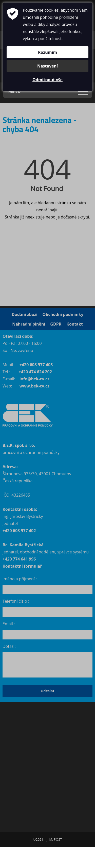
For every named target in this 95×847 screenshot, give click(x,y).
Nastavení (47, 66)
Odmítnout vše (47, 79)
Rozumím (47, 52)
